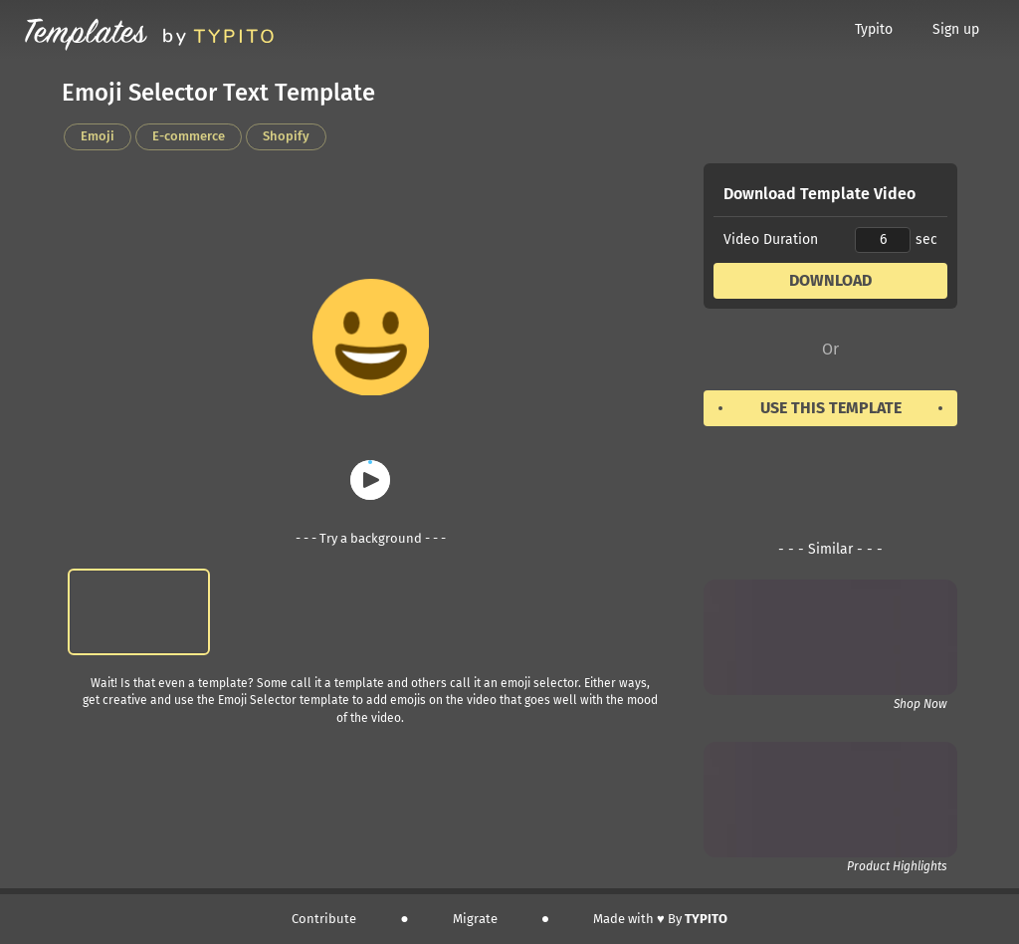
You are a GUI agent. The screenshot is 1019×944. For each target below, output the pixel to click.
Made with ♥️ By (660, 918)
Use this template (831, 407)
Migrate (475, 918)
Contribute (324, 918)
